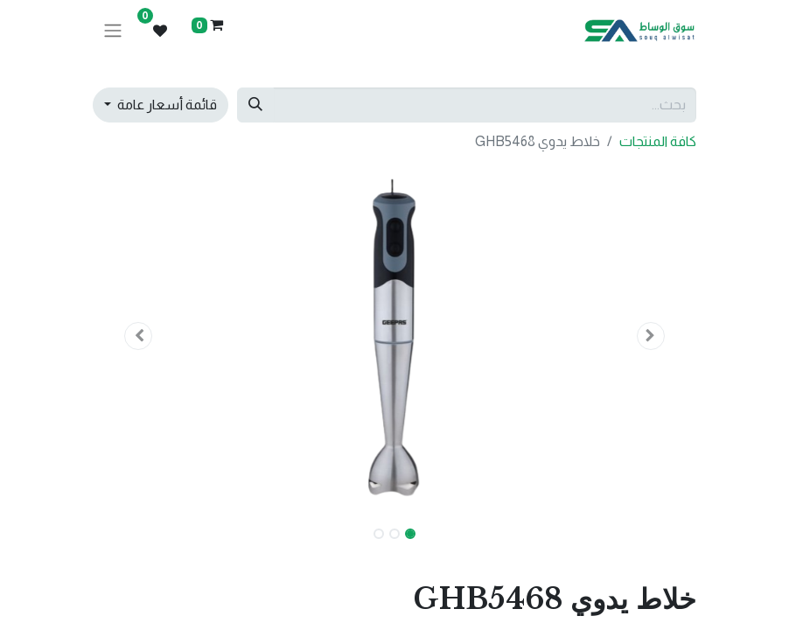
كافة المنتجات (657, 141)
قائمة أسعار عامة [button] (166, 104)
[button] (651, 336)
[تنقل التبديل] (113, 31)
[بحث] (255, 105)
